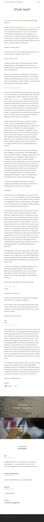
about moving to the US (29, 27)
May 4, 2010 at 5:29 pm (9, 457)
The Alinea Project (13, 2)
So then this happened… (12, 503)
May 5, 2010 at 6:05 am (9, 475)
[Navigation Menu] (39, 2)
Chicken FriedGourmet (11, 474)
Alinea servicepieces (17, 99)
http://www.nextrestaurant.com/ (13, 88)
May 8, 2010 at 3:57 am (9, 489)
